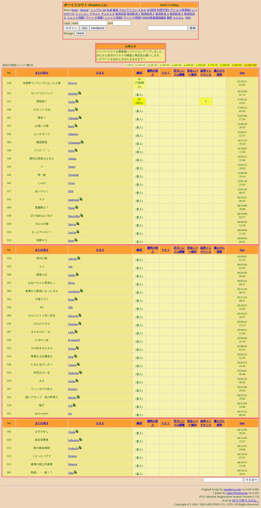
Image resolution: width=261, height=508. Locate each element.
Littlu (71, 332)
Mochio (72, 397)
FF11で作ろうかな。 (245, 500)
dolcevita (73, 316)
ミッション (82, 13)
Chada (71, 432)
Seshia (71, 381)
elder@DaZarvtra (237, 493)
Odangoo (73, 134)
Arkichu (72, 258)
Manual (84, 10)
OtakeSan (73, 373)
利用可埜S (163, 10)
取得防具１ (134, 13)
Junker (72, 275)
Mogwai (72, 464)
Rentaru (72, 456)
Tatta (71, 472)
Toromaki (73, 174)
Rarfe (71, 126)
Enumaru (73, 324)
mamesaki (73, 199)
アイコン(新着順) (180, 10)
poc (70, 413)
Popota (72, 348)
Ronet (71, 110)
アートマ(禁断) (95, 17)
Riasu (71, 299)
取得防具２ (148, 13)
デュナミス (108, 13)
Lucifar (72, 232)
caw (70, 266)
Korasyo (73, 389)
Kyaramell (74, 340)
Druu (71, 356)
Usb (70, 405)
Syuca (71, 183)
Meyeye (72, 83)
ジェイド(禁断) (76, 17)
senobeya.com (232, 489)
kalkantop (73, 440)
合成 (109, 10)
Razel (71, 240)
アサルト (95, 13)
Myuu (71, 282)
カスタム (178, 17)
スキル (142, 10)
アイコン (131, 10)
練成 (115, 10)
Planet (71, 208)
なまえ (100, 72)
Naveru (72, 224)
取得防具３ (162, 13)
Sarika (71, 101)
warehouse (74, 291)
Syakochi (73, 448)
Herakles (73, 93)
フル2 (122, 10)
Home (74, 10)
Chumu (72, 158)
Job (104, 10)
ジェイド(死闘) (114, 17)
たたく (166, 72)
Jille (70, 307)
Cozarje (72, 364)
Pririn (71, 150)
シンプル (96, 10)
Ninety (72, 166)
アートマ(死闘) (133, 17)
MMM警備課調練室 (154, 17)
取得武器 (120, 13)
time (242, 72)
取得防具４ (176, 13)
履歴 (169, 17)
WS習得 (151, 10)
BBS (188, 17)
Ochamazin (74, 142)
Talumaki (73, 118)
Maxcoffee (74, 216)
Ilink (70, 191)
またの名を (42, 72)
